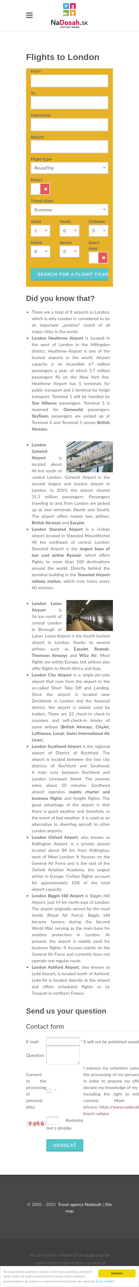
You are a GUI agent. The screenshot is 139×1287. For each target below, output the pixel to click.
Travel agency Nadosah (79, 1204)
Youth (65, 221)
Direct (40, 186)
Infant (36, 242)
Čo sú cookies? (105, 1282)
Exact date (94, 245)
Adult (36, 221)
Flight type (41, 159)
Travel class (42, 201)
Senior (66, 242)
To (33, 93)
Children (97, 221)
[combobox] (69, 168)
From (36, 71)
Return (37, 137)
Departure (41, 115)
